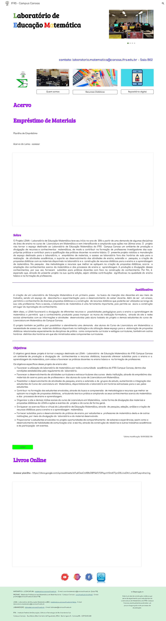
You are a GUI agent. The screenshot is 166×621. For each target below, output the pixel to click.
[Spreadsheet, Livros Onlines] (77, 524)
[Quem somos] (53, 92)
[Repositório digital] (137, 92)
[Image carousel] (131, 27)
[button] (163, 3)
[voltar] (22, 447)
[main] (58, 20)
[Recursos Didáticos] (95, 92)
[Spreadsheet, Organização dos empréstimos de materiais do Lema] (83, 189)
